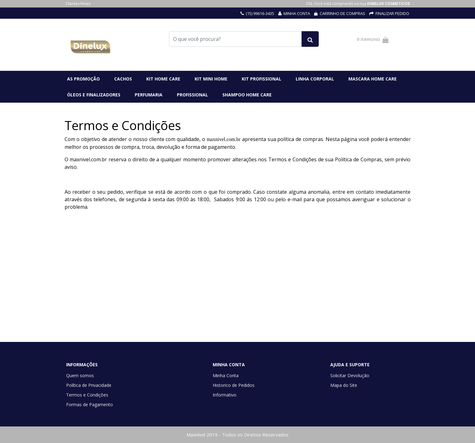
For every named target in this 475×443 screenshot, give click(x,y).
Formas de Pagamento (89, 404)
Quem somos (80, 375)
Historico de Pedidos (233, 385)
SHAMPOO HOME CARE (247, 95)
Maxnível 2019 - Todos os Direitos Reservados (237, 434)
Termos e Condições (87, 395)
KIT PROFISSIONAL (261, 79)
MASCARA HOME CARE (372, 79)
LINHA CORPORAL (315, 79)
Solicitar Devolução (349, 375)
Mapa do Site (343, 385)
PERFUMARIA (148, 95)
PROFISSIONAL (192, 95)
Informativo (224, 395)
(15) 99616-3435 (260, 13)
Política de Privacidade (88, 385)
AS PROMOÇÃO (83, 79)
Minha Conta (226, 375)
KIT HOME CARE (163, 79)
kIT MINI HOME (211, 79)
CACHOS (123, 79)
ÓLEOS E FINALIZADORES (93, 95)
